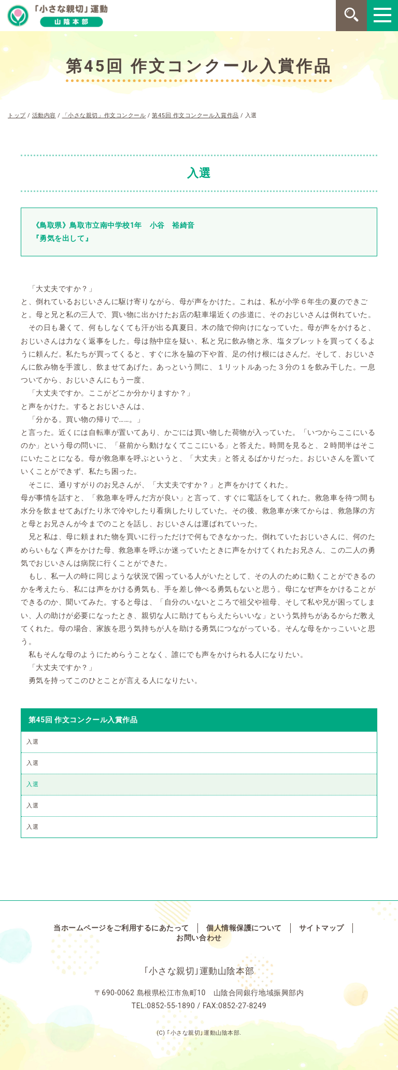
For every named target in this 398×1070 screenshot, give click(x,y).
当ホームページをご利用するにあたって (121, 928)
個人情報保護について (244, 928)
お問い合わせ (198, 938)
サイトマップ (321, 928)
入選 (32, 741)
